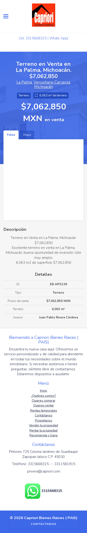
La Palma (24, 82)
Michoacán (43, 86)
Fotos (11, 135)
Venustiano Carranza (52, 82)
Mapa (27, 135)
